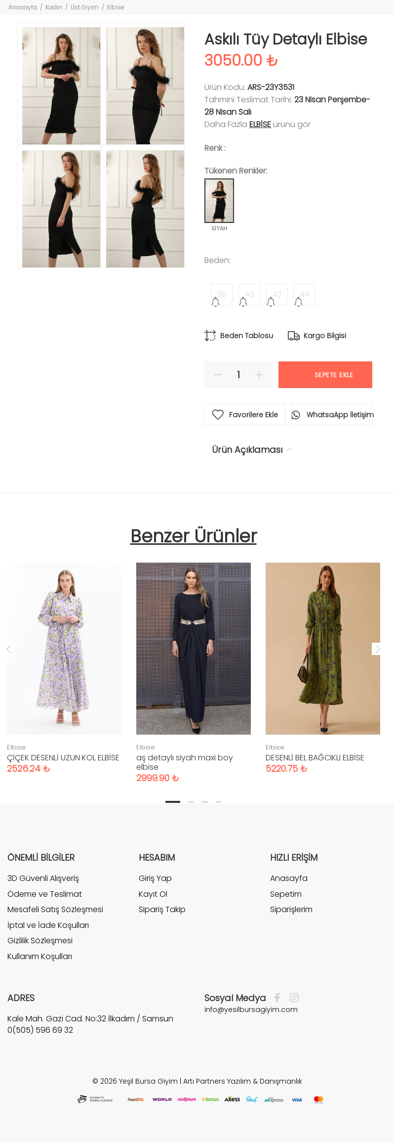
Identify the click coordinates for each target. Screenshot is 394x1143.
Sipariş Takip (162, 909)
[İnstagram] (292, 998)
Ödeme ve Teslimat (44, 894)
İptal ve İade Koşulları (48, 925)
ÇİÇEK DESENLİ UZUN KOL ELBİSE (63, 757)
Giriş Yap (155, 878)
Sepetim (286, 894)
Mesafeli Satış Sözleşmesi (55, 909)
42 (277, 294)
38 (222, 294)
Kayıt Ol (153, 894)
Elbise (115, 7)
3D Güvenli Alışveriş (43, 878)
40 (249, 294)
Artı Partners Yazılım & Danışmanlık (242, 1081)
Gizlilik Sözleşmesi (40, 940)
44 (305, 294)
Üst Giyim (85, 7)
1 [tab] (172, 802)
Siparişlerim (291, 909)
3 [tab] (205, 802)
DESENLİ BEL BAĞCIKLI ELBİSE (315, 757)
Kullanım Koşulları (39, 956)
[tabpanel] (193, 663)
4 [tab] (219, 802)
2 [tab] (191, 802)
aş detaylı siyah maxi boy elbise (184, 762)
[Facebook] (280, 998)
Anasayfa (22, 7)
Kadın (53, 7)
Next (377, 648)
